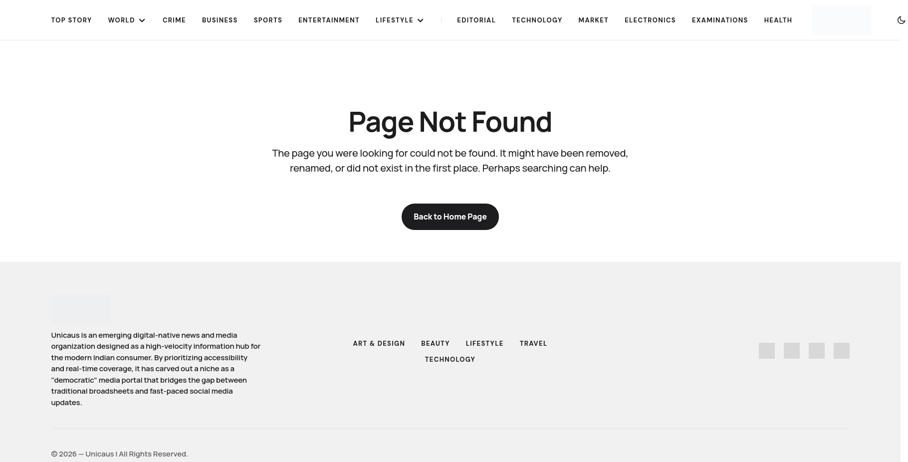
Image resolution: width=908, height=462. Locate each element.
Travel (534, 343)
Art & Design (379, 343)
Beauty (435, 343)
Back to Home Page (450, 216)
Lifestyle (485, 343)
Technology (450, 359)
